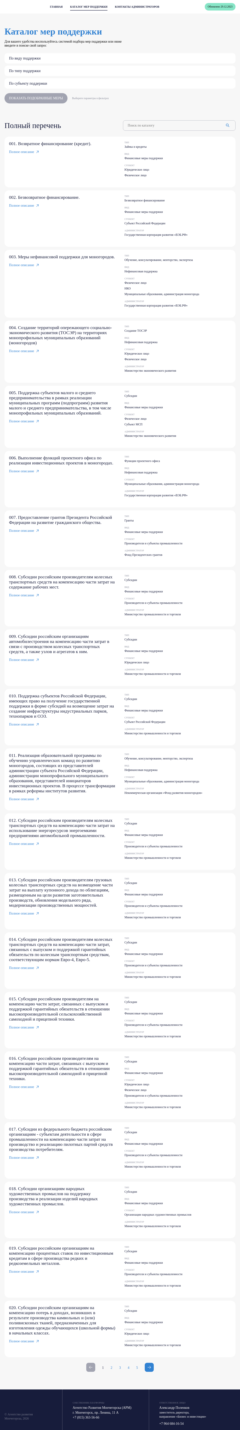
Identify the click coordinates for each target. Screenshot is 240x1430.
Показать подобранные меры (36, 98)
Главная (56, 6)
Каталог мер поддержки (88, 6)
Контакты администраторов (137, 6)
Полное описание (24, 152)
